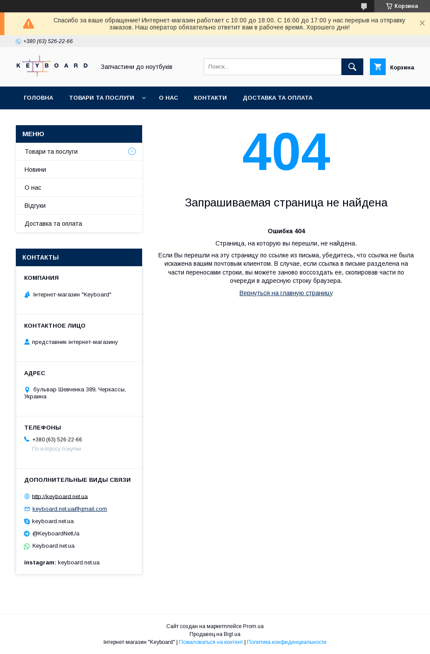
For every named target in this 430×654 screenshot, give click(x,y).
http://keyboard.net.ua (60, 496)
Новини (35, 169)
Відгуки (35, 205)
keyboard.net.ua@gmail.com (69, 509)
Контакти (210, 97)
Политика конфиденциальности (286, 642)
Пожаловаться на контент (211, 642)
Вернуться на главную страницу (286, 292)
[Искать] (352, 66)
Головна (38, 97)
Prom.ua (253, 626)
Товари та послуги (101, 97)
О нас (168, 97)
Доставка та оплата (277, 97)
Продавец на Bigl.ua (215, 634)
